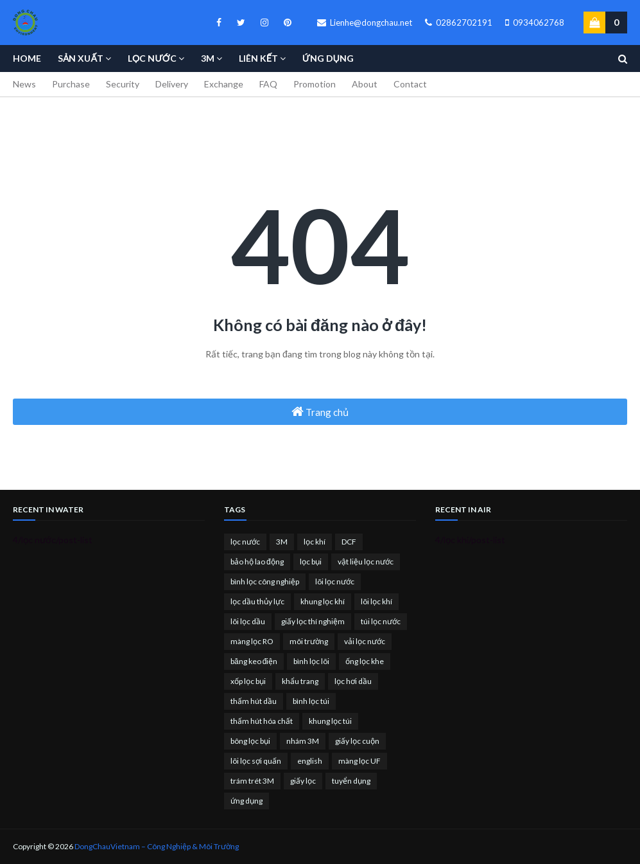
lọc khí (314, 541)
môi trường (309, 641)
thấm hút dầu (253, 701)
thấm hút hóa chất (261, 721)
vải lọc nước (364, 641)
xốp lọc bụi (248, 681)
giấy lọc (303, 781)
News (24, 83)
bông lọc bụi (250, 741)
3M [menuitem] (207, 58)
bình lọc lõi (311, 661)
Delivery (171, 83)
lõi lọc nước (334, 581)
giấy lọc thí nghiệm (313, 621)
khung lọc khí (322, 601)
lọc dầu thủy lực (257, 601)
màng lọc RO (251, 641)
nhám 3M (302, 741)
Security (122, 83)
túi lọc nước (381, 621)
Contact (410, 83)
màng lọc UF (359, 761)
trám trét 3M (252, 781)
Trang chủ (320, 411)
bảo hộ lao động (257, 561)
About (364, 83)
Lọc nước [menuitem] (152, 58)
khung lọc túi (330, 721)
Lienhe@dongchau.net (364, 22)
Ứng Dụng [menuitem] (328, 58)
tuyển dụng (351, 781)
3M (282, 541)
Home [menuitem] (27, 58)
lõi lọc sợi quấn (255, 761)
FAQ (268, 83)
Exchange (223, 83)
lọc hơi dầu (353, 681)
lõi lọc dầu (247, 621)
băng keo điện (253, 661)
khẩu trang (300, 681)
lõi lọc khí (376, 601)
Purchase (71, 83)
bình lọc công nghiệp (264, 581)
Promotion (314, 83)
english (309, 761)
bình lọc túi (311, 701)
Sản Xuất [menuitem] (80, 58)
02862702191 (458, 22)
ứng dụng (246, 801)
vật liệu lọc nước (366, 561)
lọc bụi (311, 561)
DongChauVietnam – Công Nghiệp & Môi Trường (156, 846)
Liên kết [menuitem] (258, 58)
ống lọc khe (364, 661)
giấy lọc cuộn (357, 741)
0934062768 (534, 22)
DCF (349, 541)
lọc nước (245, 541)
